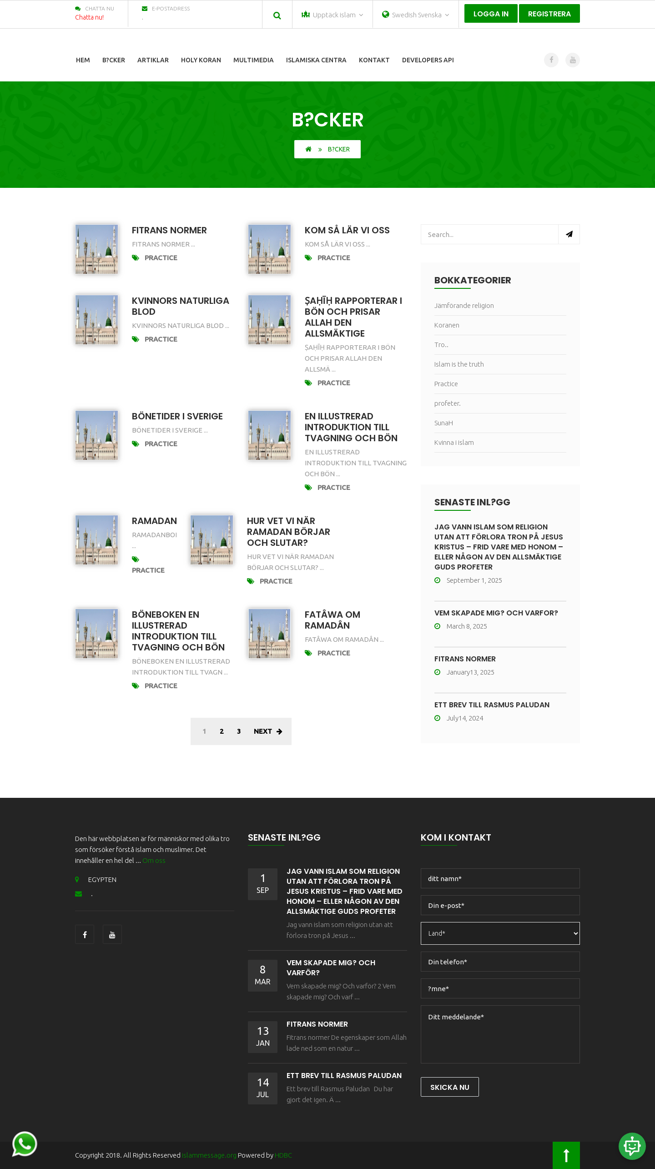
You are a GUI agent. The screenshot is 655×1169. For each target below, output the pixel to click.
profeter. (447, 403)
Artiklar (153, 60)
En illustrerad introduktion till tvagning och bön (351, 427)
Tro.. (441, 344)
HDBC (283, 1155)
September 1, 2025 (468, 580)
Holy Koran (201, 60)
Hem (83, 60)
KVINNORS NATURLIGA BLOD (180, 306)
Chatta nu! (89, 17)
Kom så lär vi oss (347, 230)
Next (268, 731)
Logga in (491, 14)
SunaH (443, 423)
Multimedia (253, 60)
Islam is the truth (459, 364)
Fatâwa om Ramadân (332, 620)
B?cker (113, 60)
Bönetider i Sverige (177, 416)
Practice (161, 258)
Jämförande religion (464, 305)
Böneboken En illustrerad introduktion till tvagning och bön (178, 631)
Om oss (154, 860)
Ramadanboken (169, 520)
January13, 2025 (464, 672)
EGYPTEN (95, 879)
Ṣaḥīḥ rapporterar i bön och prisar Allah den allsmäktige (353, 317)
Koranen (446, 325)
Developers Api (428, 60)
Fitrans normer (169, 230)
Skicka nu (449, 1087)
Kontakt (374, 60)
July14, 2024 (458, 718)
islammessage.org (210, 1155)
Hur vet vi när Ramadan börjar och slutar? (288, 531)
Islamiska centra (316, 60)
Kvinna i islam (454, 442)
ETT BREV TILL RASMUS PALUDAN (491, 705)
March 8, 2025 (460, 626)
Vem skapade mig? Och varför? (496, 613)
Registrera (549, 14)
